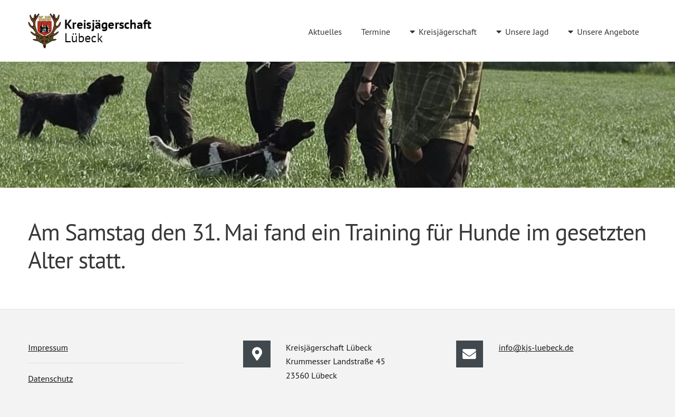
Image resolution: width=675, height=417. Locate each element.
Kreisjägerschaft (448, 31)
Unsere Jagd (526, 31)
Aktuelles (325, 31)
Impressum (48, 347)
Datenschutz (50, 378)
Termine (375, 31)
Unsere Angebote (608, 31)
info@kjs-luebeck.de (535, 347)
